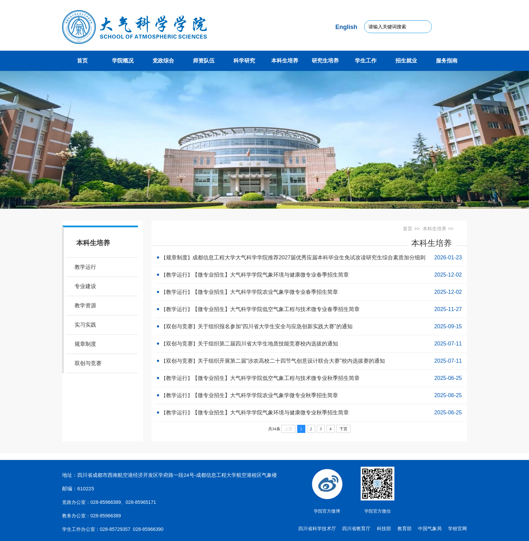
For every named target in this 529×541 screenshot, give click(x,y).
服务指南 (446, 60)
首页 (82, 60)
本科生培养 (284, 60)
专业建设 (85, 286)
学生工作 (366, 60)
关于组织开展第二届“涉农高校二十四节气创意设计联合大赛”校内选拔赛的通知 (291, 361)
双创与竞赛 (88, 363)
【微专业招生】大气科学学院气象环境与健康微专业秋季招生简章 (270, 412)
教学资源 (85, 305)
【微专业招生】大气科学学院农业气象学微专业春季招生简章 (265, 292)
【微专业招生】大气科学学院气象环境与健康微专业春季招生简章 (270, 275)
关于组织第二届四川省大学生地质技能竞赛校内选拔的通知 (268, 343)
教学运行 (85, 267)
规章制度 (85, 344)
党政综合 (163, 60)
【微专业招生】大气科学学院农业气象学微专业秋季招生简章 (265, 395)
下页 (343, 429)
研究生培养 (325, 60)
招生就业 (406, 60)
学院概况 (123, 60)
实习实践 (85, 325)
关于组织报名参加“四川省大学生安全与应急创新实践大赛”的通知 (275, 326)
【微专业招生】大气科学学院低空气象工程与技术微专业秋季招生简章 (276, 378)
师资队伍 (204, 60)
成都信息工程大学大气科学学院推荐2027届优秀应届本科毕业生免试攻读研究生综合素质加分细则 (309, 257)
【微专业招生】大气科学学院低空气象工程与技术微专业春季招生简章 (276, 309)
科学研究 (244, 60)
